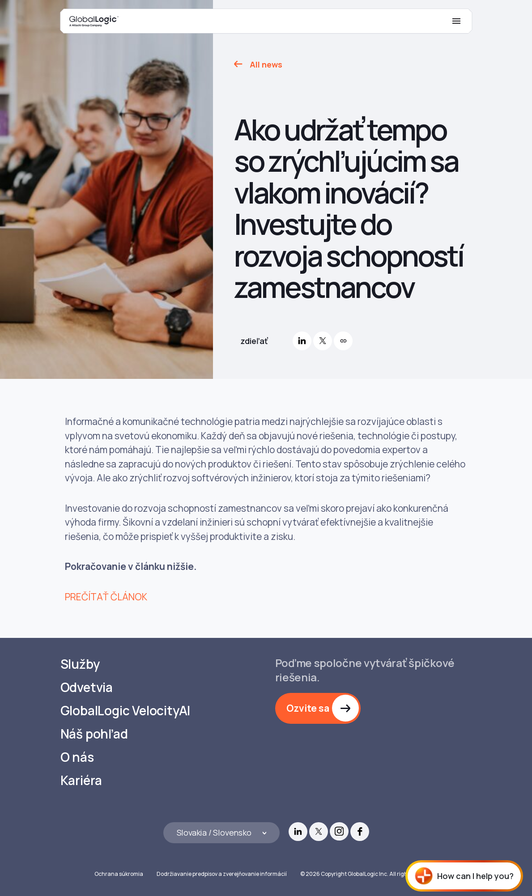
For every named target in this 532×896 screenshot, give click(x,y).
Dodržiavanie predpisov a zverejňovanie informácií (222, 874)
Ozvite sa (307, 708)
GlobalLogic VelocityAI (125, 710)
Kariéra (81, 780)
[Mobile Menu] (456, 21)
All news (266, 64)
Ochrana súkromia (118, 874)
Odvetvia (86, 687)
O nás (77, 757)
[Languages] (221, 832)
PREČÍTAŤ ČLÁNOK (106, 596)
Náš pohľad (94, 734)
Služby (80, 664)
